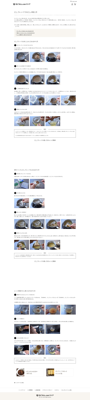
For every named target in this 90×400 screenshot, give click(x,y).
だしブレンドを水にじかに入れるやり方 (25, 31)
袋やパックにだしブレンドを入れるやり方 (25, 32)
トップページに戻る (19, 382)
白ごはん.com (73, 1)
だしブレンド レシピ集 (66, 390)
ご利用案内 (30, 390)
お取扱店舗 (38, 390)
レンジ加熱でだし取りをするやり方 (24, 34)
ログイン (57, 390)
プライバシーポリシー (47, 390)
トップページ (22, 390)
